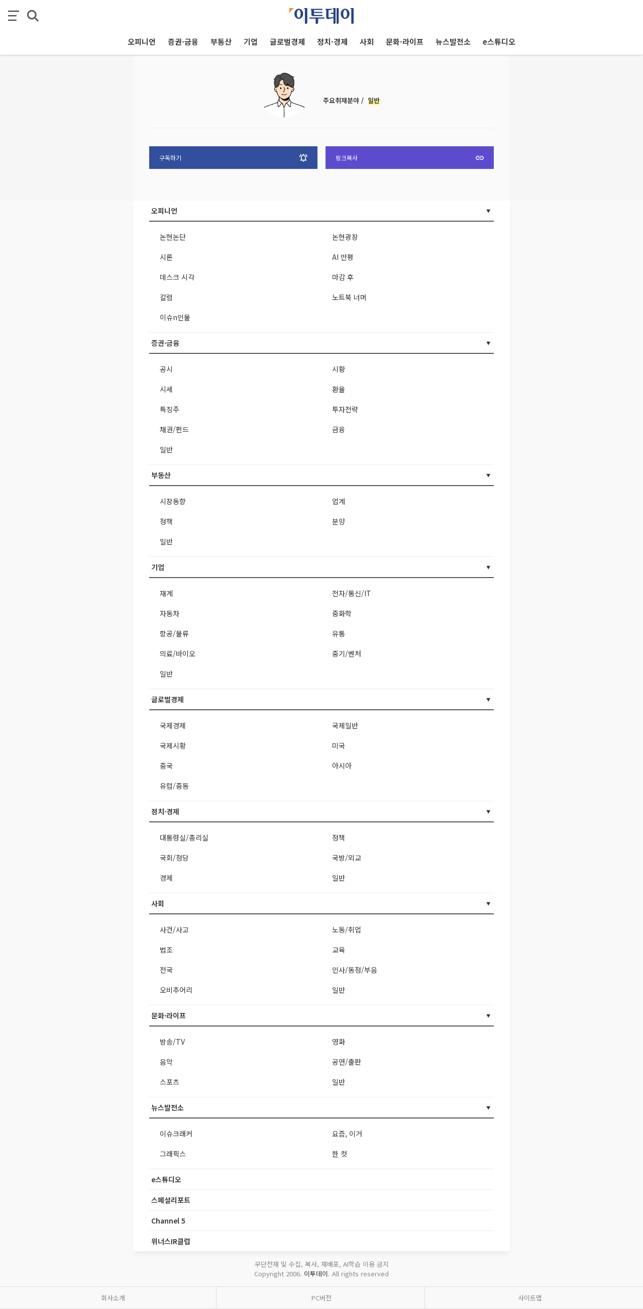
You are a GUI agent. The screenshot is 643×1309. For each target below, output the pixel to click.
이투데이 (316, 1273)
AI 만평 (343, 257)
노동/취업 (346, 929)
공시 (166, 369)
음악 (166, 1062)
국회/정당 (174, 858)
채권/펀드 (174, 429)
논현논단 (173, 237)
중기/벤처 (346, 653)
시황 (338, 369)
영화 (338, 1042)
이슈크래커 (176, 1134)
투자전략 (345, 409)
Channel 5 (168, 1221)
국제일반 (345, 725)
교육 (338, 950)
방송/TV (172, 1042)
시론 (166, 257)
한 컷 (339, 1154)
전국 (166, 970)
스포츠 (169, 1082)
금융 (338, 429)
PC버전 (321, 1297)
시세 (166, 389)
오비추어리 (176, 990)
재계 (166, 593)
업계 (338, 501)
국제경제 (173, 725)
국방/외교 (346, 858)
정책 (166, 521)
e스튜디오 (166, 1179)
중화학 (342, 613)
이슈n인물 (175, 317)
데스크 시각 (177, 277)
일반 (166, 449)
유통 (338, 633)
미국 (338, 745)
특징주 (169, 409)
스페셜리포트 (170, 1200)
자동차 (169, 613)
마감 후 (343, 277)
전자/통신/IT (351, 593)
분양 (338, 521)
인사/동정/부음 (354, 970)
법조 (166, 950)
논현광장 (345, 237)
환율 (338, 389)
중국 (166, 766)
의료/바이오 (177, 653)
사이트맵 (530, 1297)
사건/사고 (174, 929)
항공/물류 (174, 633)
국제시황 (173, 745)
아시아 (342, 766)
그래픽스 (173, 1154)
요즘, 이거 (347, 1134)
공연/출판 (346, 1062)
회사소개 (113, 1297)
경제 (166, 878)
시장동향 (173, 501)
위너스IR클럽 (170, 1241)
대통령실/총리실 (184, 837)
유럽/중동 (174, 786)
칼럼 (166, 297)
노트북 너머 (349, 297)
